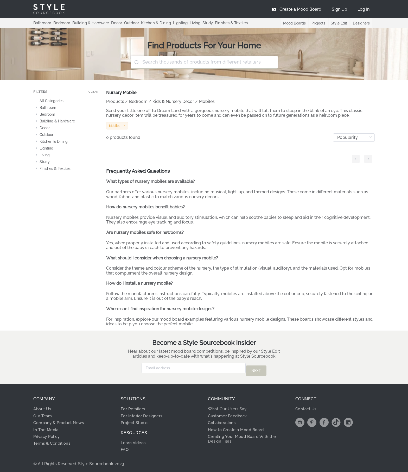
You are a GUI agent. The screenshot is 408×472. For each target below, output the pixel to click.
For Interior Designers (143, 413)
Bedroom (60, 23)
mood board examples (182, 319)
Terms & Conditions (53, 440)
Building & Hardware (87, 23)
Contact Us (306, 406)
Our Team (43, 413)
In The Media (46, 427)
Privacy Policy (48, 433)
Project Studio (136, 420)
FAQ (125, 446)
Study (199, 23)
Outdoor (126, 23)
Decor (112, 23)
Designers (361, 23)
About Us (43, 406)
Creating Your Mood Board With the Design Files (245, 436)
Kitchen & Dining (149, 23)
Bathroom (41, 23)
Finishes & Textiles (221, 23)
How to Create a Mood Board (238, 427)
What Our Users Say (229, 406)
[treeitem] (65, 101)
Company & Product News (60, 420)
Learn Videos (134, 440)
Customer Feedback (229, 413)
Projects (317, 23)
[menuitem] (363, 9)
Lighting (172, 23)
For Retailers (134, 406)
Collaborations (223, 420)
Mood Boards (292, 23)
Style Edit (338, 23)
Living (186, 23)
